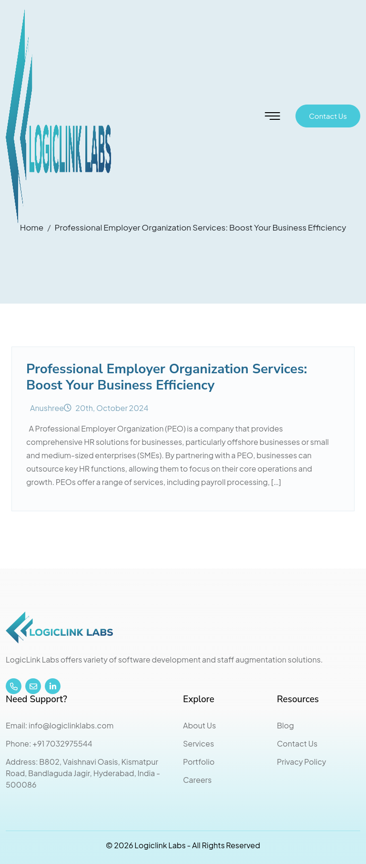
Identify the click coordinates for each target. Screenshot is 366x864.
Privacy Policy (301, 762)
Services (198, 743)
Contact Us (328, 115)
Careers (197, 780)
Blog (285, 725)
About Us (199, 725)
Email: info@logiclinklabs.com (59, 725)
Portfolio (198, 762)
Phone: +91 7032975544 (49, 743)
